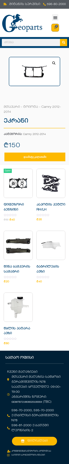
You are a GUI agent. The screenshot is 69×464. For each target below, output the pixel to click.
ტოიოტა (30, 107)
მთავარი (12, 107)
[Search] (63, 42)
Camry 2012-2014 (34, 134)
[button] (55, 17)
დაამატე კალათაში (35, 156)
